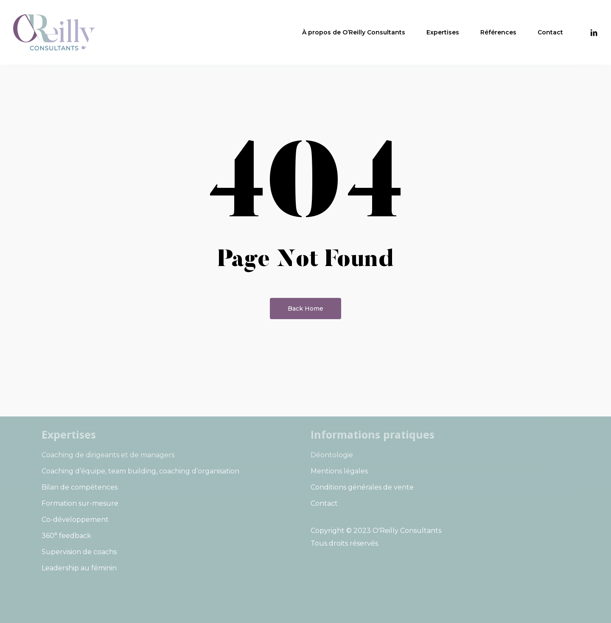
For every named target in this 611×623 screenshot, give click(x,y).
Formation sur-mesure (80, 503)
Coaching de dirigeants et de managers (108, 455)
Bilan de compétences (80, 487)
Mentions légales (339, 471)
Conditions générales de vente (362, 487)
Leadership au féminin (79, 568)
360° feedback (66, 536)
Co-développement (75, 519)
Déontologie (332, 455)
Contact (324, 503)
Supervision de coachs (79, 552)
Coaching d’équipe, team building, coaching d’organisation (140, 471)
